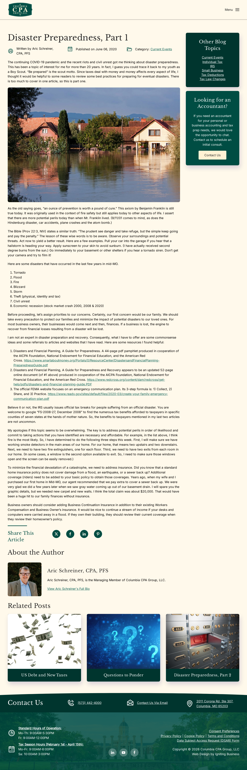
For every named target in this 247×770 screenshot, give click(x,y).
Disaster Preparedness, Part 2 (202, 675)
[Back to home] (20, 9)
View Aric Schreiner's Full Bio (68, 589)
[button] (232, 9)
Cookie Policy (194, 736)
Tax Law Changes (212, 79)
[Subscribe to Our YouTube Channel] (123, 752)
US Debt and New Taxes (44, 675)
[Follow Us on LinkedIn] (112, 752)
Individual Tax (212, 62)
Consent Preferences (224, 731)
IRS (212, 66)
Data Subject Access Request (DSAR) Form (208, 740)
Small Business (212, 70)
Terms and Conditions (223, 736)
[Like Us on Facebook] (134, 752)
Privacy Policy (171, 736)
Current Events (161, 49)
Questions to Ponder (123, 675)
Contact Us (212, 155)
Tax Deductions (212, 75)
